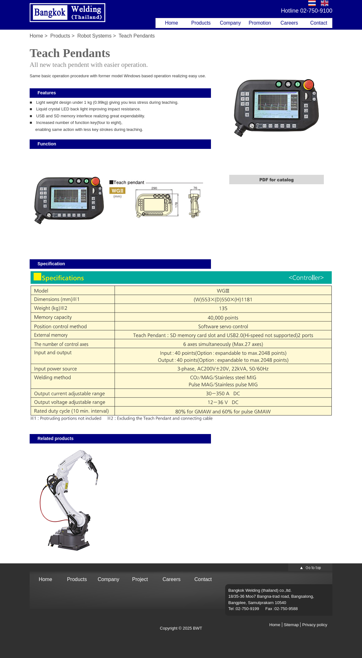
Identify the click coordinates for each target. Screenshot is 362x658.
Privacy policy (314, 624)
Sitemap (291, 624)
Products (201, 23)
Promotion (259, 23)
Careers (289, 23)
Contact (318, 23)
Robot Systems (94, 35)
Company (230, 23)
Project (140, 579)
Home (171, 23)
